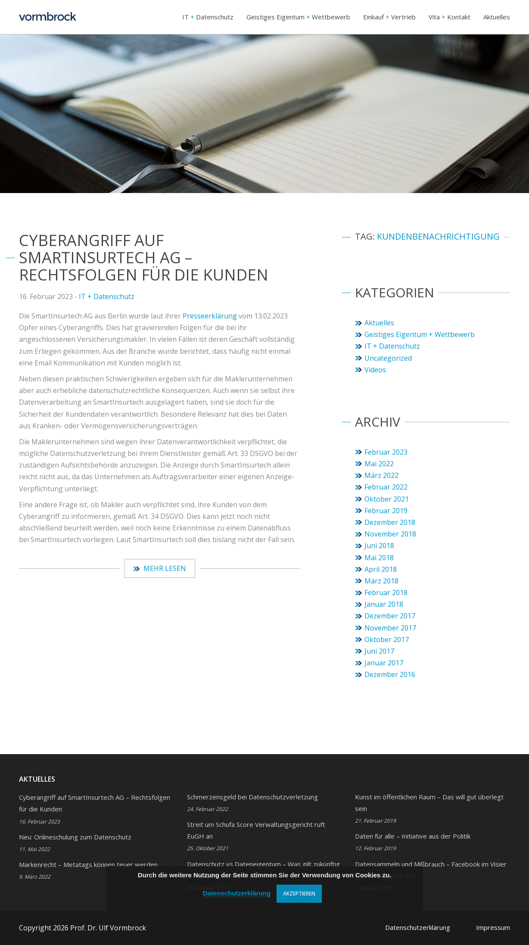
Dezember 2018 (389, 522)
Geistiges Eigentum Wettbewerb (298, 16)
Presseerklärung (211, 316)
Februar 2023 (386, 452)
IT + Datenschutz (106, 296)
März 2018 (381, 581)
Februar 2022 (386, 487)
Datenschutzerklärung (417, 927)
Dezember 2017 (389, 616)
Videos (375, 369)
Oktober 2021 (386, 499)
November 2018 (390, 534)
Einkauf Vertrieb (389, 16)
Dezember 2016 (389, 674)
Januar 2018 (383, 604)
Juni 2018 (379, 545)
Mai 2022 (379, 463)
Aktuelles (496, 16)
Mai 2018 (379, 557)
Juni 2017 (379, 651)
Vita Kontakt (449, 16)
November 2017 (390, 628)
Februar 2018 (386, 592)
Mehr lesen (159, 568)
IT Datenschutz (207, 16)
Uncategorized (388, 358)
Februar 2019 (386, 510)
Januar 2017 (383, 662)
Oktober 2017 (386, 639)
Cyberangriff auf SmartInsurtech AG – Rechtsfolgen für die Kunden (143, 257)
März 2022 (381, 475)
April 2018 (380, 569)
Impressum (493, 927)
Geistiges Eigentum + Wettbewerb (419, 334)
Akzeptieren (299, 893)
